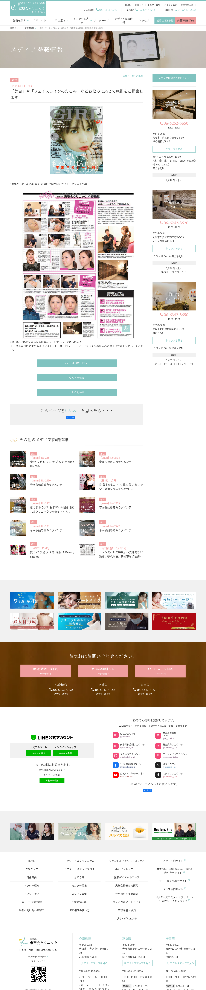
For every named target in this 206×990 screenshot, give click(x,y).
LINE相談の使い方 (79, 859)
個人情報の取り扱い (38, 908)
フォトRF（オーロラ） (77, 315)
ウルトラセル (76, 330)
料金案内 (60, 20)
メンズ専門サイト (174, 838)
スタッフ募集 (79, 843)
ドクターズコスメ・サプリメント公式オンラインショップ (174, 848)
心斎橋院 (85, 888)
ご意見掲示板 (79, 851)
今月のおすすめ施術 (126, 843)
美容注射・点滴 (127, 859)
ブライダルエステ (127, 867)
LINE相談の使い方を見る (52, 720)
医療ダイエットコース (126, 826)
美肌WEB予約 (185, 20)
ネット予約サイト (174, 810)
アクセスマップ (94, 914)
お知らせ (79, 826)
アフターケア (101, 20)
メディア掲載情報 (124, 20)
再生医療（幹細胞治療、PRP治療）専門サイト (174, 820)
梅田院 (170, 888)
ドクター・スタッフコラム (79, 810)
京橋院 (126, 888)
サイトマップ (38, 912)
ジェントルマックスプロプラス (127, 810)
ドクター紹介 (31, 834)
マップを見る (174, 148)
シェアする (71, 370)
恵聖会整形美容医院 (126, 834)
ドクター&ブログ (80, 20)
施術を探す (19, 20)
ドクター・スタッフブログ (79, 818)
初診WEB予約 (164, 20)
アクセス (144, 20)
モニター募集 (79, 834)
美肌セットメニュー (126, 818)
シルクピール (76, 344)
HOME (31, 810)
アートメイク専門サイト (174, 830)
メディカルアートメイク (127, 851)
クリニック (39, 20)
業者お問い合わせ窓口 (31, 859)
